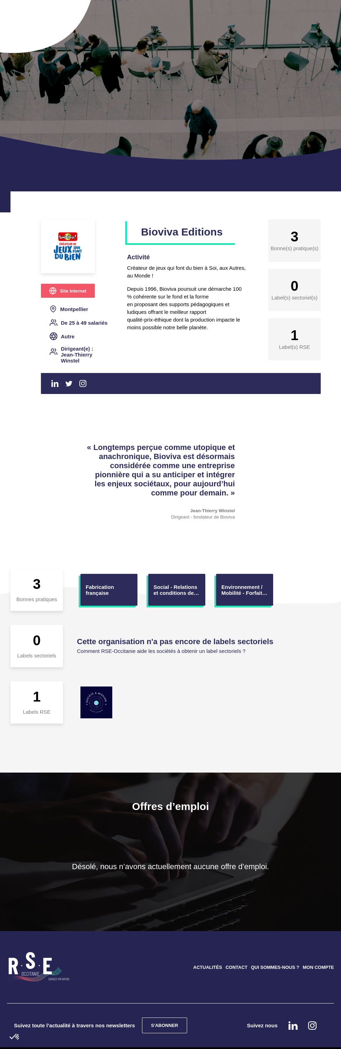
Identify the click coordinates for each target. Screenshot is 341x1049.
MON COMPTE (318, 967)
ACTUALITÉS (207, 967)
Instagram (82, 383)
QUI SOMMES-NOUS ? (275, 967)
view (108, 590)
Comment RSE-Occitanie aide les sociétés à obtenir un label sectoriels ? (161, 651)
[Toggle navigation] (24, 14)
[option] (108, 590)
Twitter (68, 383)
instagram (312, 1025)
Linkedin (54, 383)
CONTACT (237, 967)
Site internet (73, 291)
